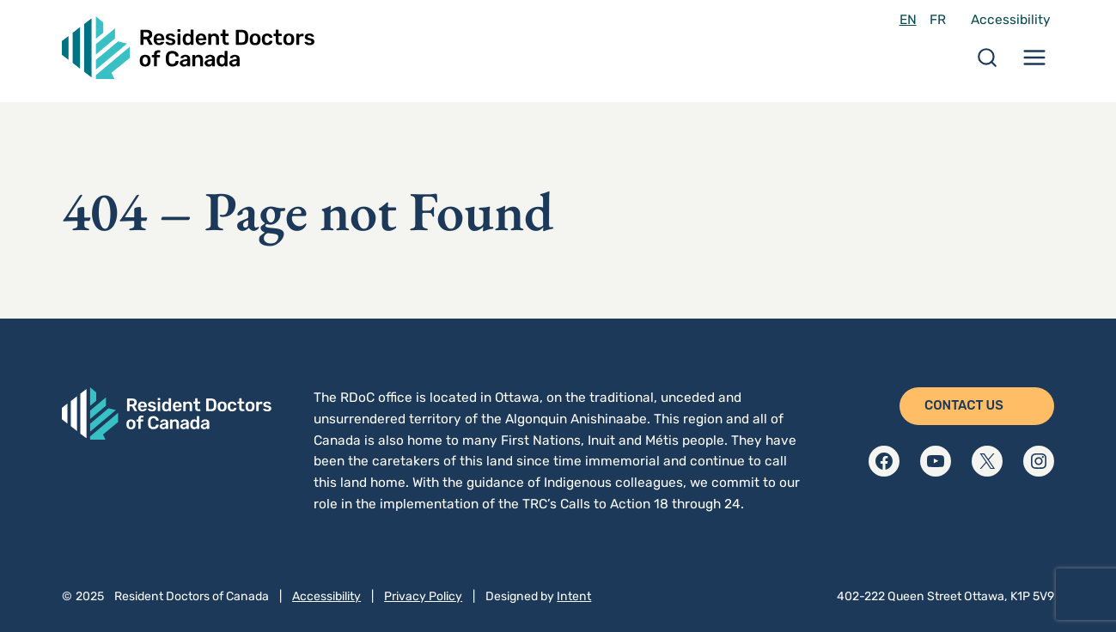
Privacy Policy (423, 596)
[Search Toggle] (987, 63)
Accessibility (1011, 19)
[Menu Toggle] (1034, 63)
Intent (574, 596)
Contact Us (963, 405)
